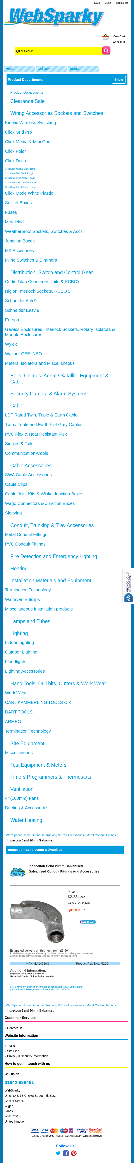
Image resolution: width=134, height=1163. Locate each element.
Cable (16, 405)
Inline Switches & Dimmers (31, 260)
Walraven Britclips (22, 599)
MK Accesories (19, 250)
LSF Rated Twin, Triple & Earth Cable (41, 415)
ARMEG (13, 721)
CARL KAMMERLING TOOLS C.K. (39, 702)
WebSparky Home (18, 835)
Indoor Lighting (19, 642)
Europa (12, 319)
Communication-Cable (26, 453)
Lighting (19, 633)
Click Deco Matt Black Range (19, 173)
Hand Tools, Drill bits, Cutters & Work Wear (58, 683)
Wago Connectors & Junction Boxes (40, 503)
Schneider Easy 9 (22, 310)
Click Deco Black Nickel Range (20, 178)
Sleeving (13, 513)
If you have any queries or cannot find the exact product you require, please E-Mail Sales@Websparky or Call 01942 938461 (46, 988)
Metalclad (14, 221)
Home (10, 68)
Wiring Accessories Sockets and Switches (56, 113)
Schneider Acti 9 (21, 300)
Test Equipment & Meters (38, 765)
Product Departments (26, 92)
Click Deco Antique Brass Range (21, 169)
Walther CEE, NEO (23, 353)
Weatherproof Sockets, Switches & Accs (43, 231)
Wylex (11, 344)
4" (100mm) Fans (22, 798)
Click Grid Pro (18, 132)
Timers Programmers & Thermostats (50, 777)
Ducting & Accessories (26, 807)
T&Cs (97, 3)
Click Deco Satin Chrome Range (20, 182)
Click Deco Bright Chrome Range (21, 187)
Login (108, 3)
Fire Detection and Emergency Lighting (53, 556)
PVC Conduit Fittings (25, 544)
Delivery (44, 68)
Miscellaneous (19, 752)
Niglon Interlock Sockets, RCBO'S (38, 291)
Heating (18, 568)
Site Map (13, 1051)
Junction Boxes (20, 241)
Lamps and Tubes (30, 621)
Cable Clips (16, 484)
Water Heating (26, 820)
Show (119, 79)
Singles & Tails (19, 443)
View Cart (119, 36)
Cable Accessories (31, 465)
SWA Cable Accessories (28, 474)
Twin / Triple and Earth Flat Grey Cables (43, 424)
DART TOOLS (19, 712)
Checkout (119, 41)
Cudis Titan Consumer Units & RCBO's (42, 281)
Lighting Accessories (25, 671)
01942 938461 (19, 1082)
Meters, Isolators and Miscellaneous (40, 363)
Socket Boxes (18, 202)
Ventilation (21, 789)
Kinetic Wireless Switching (30, 122)
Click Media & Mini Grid (27, 141)
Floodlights (15, 661)
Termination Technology (28, 589)
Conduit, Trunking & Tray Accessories (52, 525)
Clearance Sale (27, 101)
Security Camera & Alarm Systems (48, 394)
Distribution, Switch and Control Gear (51, 272)
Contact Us (122, 3)
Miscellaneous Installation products (39, 609)
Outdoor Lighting (21, 652)
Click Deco (15, 160)
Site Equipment (27, 743)
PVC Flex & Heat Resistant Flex (36, 434)
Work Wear (16, 692)
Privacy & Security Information (27, 1056)
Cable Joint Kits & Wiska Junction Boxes (44, 493)
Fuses (11, 212)
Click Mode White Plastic (29, 193)
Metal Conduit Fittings (26, 534)
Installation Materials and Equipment (50, 580)
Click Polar (15, 151)
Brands (75, 68)
